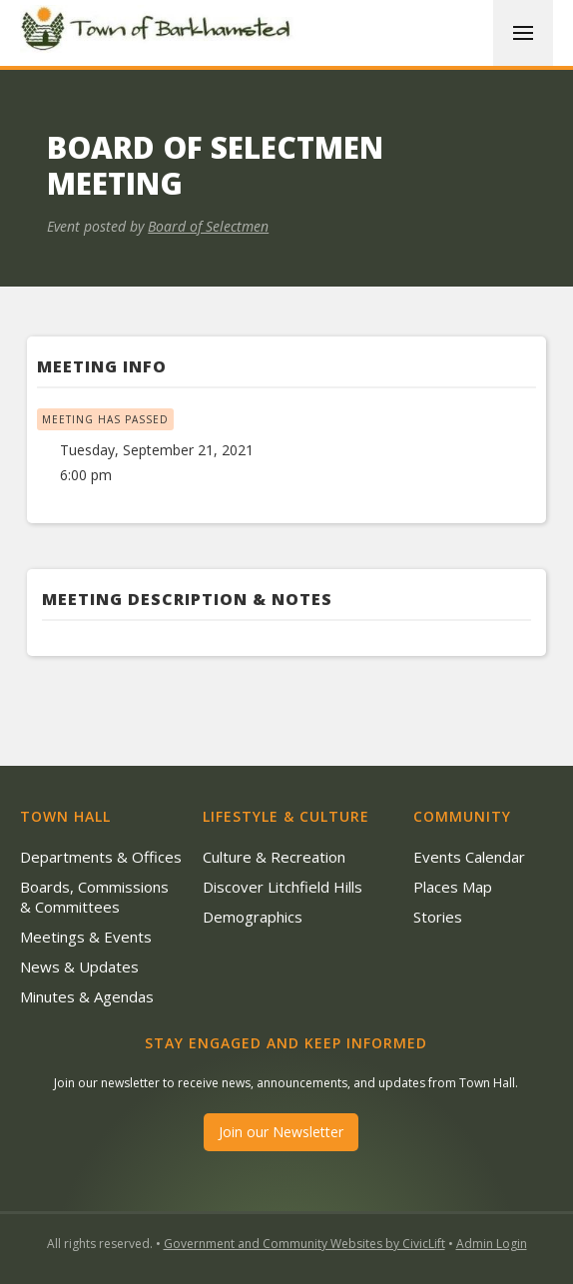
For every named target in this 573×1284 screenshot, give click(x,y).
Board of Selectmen (208, 226)
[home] (159, 32)
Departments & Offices (101, 857)
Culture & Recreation (274, 857)
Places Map (452, 887)
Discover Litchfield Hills (282, 887)
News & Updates (79, 966)
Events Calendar (469, 857)
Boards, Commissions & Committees (94, 897)
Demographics (252, 917)
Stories (437, 917)
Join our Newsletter (281, 1131)
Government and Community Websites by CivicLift (304, 1243)
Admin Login (491, 1243)
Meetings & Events (86, 937)
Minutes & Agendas (87, 996)
